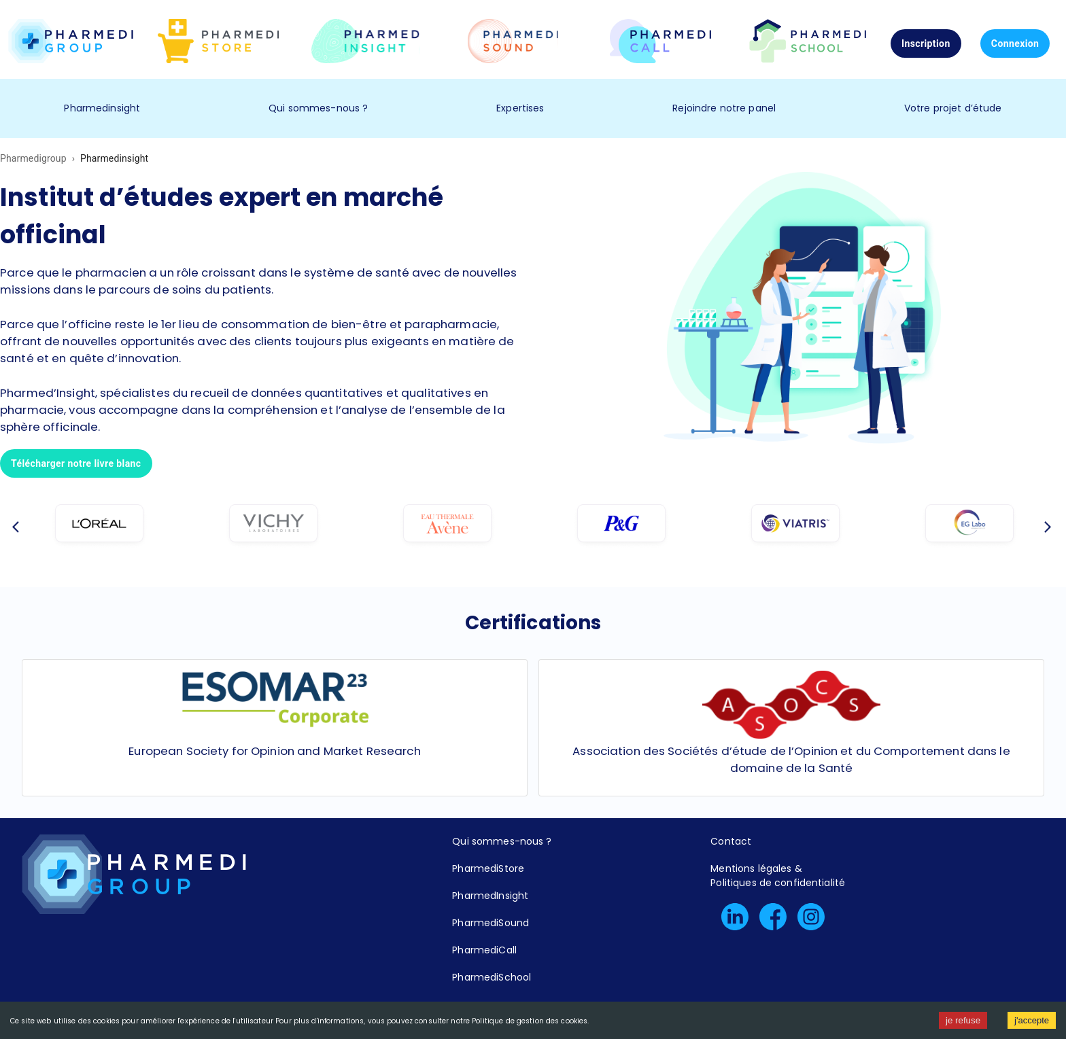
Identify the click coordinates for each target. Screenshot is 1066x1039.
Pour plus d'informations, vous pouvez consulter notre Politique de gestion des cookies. (432, 1021)
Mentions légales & (756, 868)
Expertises (520, 108)
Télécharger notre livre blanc (76, 463)
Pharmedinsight (102, 108)
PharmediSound (490, 923)
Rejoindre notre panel (724, 108)
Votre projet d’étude (953, 108)
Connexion (1015, 43)
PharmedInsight (490, 895)
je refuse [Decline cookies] (963, 1020)
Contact (730, 841)
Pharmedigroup (33, 158)
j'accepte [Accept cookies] (1031, 1020)
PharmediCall (484, 950)
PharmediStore (488, 868)
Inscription (925, 43)
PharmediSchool (491, 977)
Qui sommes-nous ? (318, 108)
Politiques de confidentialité (777, 883)
